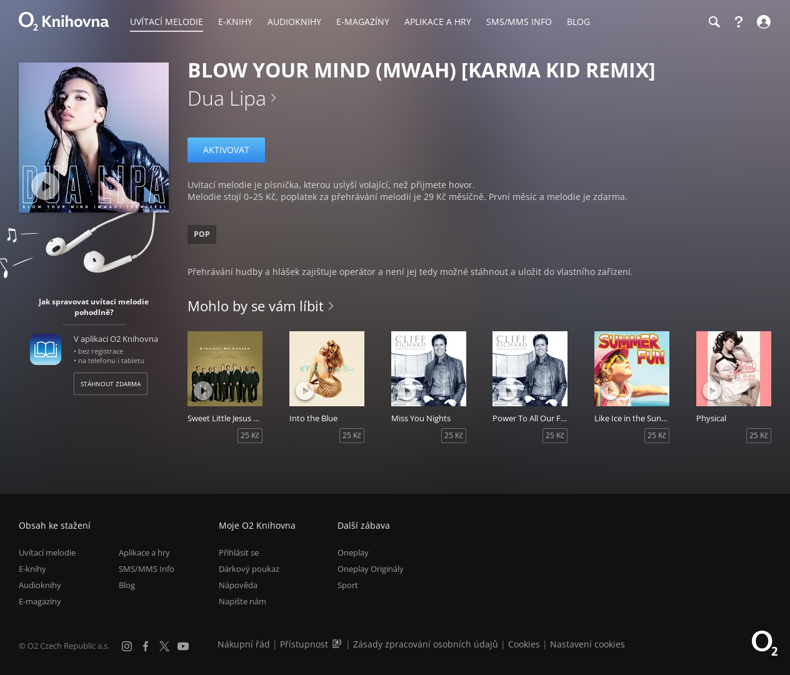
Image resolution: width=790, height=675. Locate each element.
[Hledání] (713, 22)
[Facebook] (145, 646)
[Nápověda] (738, 22)
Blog (127, 585)
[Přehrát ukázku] (45, 185)
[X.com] (164, 646)
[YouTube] (183, 646)
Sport (348, 585)
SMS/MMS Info (146, 568)
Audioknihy (40, 585)
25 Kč (250, 435)
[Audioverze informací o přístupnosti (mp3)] (338, 644)
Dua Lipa (227, 97)
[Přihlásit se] (762, 22)
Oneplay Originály (371, 568)
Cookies (524, 644)
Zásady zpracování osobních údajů (425, 644)
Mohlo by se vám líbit (256, 305)
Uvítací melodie (47, 552)
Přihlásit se (239, 552)
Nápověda (238, 585)
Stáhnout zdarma (111, 383)
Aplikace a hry (144, 552)
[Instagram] (127, 646)
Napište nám (242, 602)
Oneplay (353, 552)
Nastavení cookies (587, 644)
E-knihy (32, 568)
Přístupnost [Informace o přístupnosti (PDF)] (304, 644)
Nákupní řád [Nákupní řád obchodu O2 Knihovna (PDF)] (244, 644)
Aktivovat (226, 150)
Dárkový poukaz (249, 568)
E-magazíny (40, 602)
